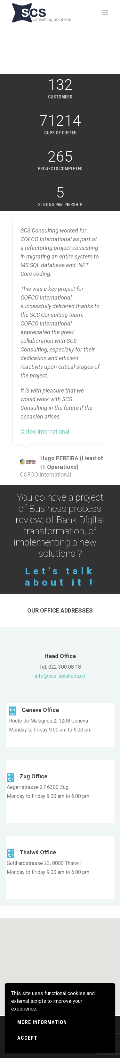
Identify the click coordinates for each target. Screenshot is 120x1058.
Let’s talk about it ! (60, 576)
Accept (27, 1038)
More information (42, 1022)
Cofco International (44, 431)
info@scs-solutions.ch (60, 676)
